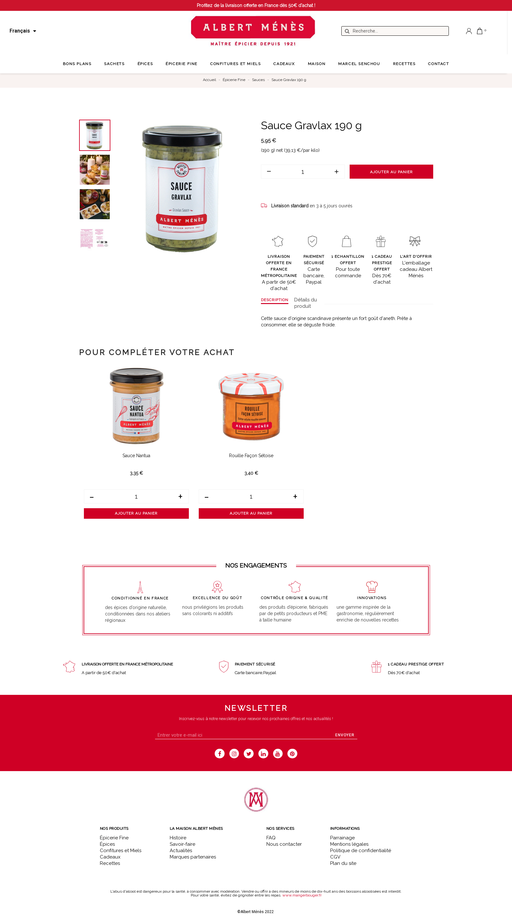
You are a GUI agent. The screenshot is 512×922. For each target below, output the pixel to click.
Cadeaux (110, 857)
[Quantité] (303, 171)
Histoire (178, 838)
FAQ (271, 838)
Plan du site (343, 863)
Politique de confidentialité (360, 850)
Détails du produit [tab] (305, 303)
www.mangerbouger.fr (302, 895)
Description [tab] (274, 300)
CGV (335, 857)
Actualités (181, 850)
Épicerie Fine (114, 838)
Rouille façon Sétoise (251, 455)
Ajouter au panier (391, 172)
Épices (107, 844)
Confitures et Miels (120, 850)
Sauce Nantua (136, 455)
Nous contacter (284, 844)
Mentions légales (349, 844)
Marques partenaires (193, 857)
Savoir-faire (182, 844)
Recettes (110, 863)
